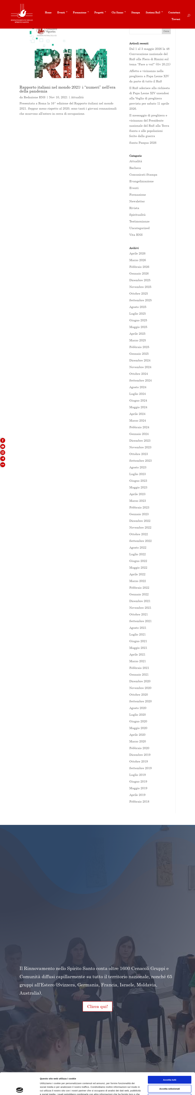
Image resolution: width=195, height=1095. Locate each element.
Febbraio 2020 (139, 748)
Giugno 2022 (138, 561)
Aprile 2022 (137, 574)
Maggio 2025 (138, 327)
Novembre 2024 (140, 367)
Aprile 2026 (137, 253)
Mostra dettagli (160, 1089)
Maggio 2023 (138, 487)
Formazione (79, 12)
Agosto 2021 (137, 627)
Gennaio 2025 (139, 353)
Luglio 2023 (137, 474)
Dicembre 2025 (139, 280)
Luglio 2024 (137, 393)
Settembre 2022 (140, 540)
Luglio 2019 (137, 774)
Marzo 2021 (137, 661)
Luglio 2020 (137, 714)
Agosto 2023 (137, 467)
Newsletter (137, 201)
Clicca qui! (97, 1006)
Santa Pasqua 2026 (142, 142)
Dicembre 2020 (139, 681)
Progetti (98, 12)
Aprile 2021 (137, 654)
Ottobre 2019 (138, 761)
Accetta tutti (169, 1058)
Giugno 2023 (138, 480)
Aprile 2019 (137, 794)
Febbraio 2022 (139, 587)
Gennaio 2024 (139, 434)
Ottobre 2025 (138, 293)
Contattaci (174, 12)
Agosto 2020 (137, 708)
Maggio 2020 (138, 728)
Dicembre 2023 (139, 440)
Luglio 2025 (137, 313)
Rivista (134, 208)
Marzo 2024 (137, 420)
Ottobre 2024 (138, 373)
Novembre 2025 (140, 286)
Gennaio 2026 (139, 273)
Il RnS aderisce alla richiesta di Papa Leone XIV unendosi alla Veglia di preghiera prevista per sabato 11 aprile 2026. (149, 98)
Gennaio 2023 (139, 514)
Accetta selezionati (169, 1067)
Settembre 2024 (140, 380)
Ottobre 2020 (138, 694)
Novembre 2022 (140, 527)
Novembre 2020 (140, 688)
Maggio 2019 (138, 788)
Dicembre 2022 (139, 520)
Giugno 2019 (138, 781)
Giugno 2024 (138, 400)
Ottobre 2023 (138, 454)
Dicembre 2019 (139, 754)
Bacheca (135, 168)
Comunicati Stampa (143, 174)
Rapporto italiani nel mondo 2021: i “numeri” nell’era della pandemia (67, 89)
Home (48, 12)
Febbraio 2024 (139, 427)
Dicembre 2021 (139, 601)
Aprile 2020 (137, 734)
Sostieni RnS (153, 12)
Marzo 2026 (137, 260)
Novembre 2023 (140, 447)
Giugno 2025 (138, 320)
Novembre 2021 (140, 607)
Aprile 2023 (137, 494)
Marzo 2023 (137, 500)
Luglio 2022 (137, 554)
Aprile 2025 (137, 333)
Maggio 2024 (138, 407)
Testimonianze (139, 221)
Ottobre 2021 (138, 614)
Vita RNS (136, 234)
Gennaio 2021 (139, 674)
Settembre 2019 (140, 768)
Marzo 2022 (137, 581)
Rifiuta (169, 1075)
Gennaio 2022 (139, 594)
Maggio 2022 (138, 567)
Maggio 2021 (138, 647)
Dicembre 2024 (139, 360)
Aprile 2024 (137, 413)
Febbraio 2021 (139, 667)
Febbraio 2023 (139, 507)
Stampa (135, 12)
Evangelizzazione (141, 181)
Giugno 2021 (138, 641)
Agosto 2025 (137, 307)
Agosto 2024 (137, 387)
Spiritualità (137, 214)
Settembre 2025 (140, 300)
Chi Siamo (117, 12)
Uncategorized (139, 228)
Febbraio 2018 (139, 801)
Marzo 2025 (137, 340)
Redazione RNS (34, 97)
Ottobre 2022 (138, 534)
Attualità (77, 97)
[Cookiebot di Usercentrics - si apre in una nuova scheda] (19, 1089)
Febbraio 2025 (139, 347)
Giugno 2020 (138, 721)
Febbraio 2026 (139, 266)
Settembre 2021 (140, 621)
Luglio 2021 (137, 634)
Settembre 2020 (140, 701)
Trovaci (176, 19)
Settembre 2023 (140, 460)
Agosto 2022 (137, 547)
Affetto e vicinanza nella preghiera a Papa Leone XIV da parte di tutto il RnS (149, 76)
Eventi (61, 12)
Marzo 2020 (137, 741)
